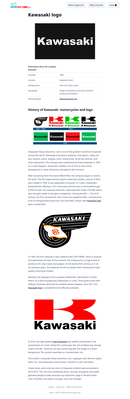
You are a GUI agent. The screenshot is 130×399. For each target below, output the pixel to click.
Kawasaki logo (94, 200)
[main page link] (20, 5)
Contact (51, 387)
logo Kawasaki (60, 341)
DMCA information (74, 387)
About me (60, 387)
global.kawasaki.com (68, 99)
